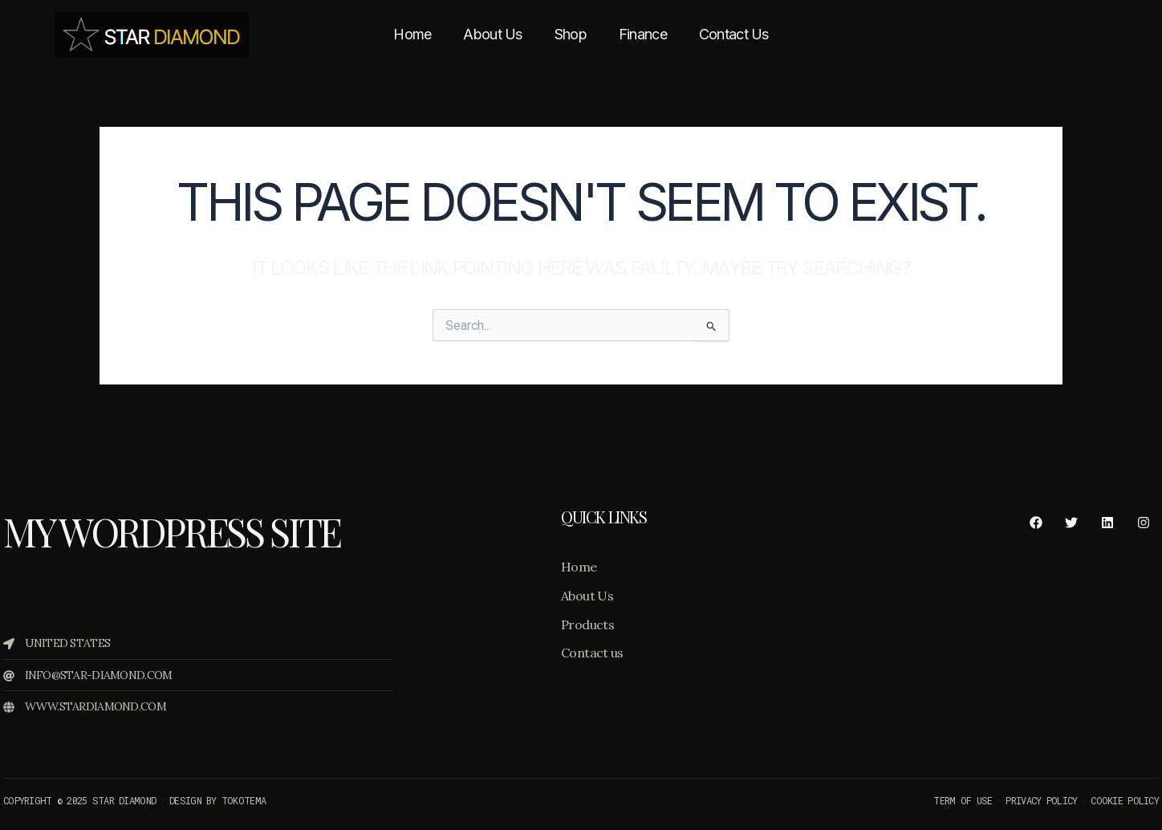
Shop (571, 34)
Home (412, 34)
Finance (643, 34)
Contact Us (734, 34)
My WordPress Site (171, 531)
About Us (492, 34)
